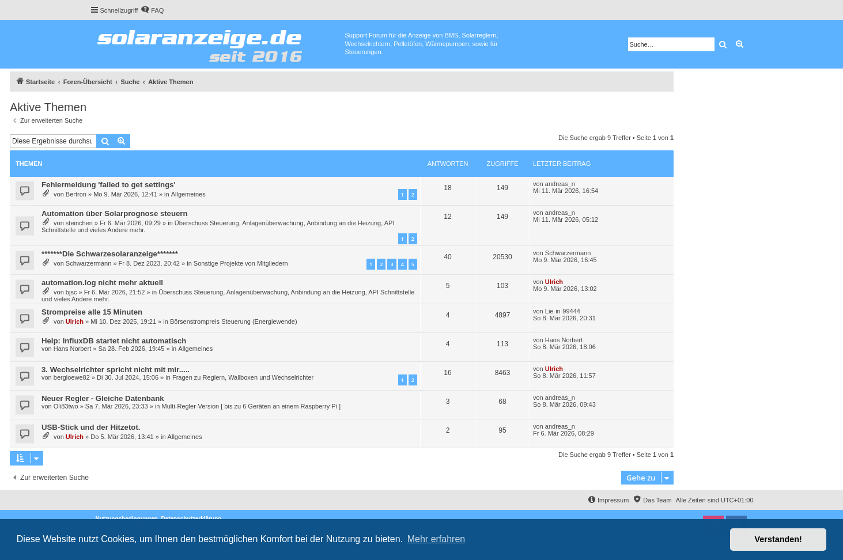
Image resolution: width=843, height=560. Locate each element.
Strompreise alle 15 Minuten (91, 312)
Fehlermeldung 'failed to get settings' (108, 184)
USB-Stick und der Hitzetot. (90, 427)
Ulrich (554, 281)
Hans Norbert (72, 348)
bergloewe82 (72, 377)
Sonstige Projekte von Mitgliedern (241, 263)
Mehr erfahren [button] (436, 539)
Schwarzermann (88, 263)
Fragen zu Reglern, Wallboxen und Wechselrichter (242, 377)
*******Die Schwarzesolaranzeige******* (109, 253)
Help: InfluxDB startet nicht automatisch (113, 340)
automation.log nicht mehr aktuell (102, 282)
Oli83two (66, 406)
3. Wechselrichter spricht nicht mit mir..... (115, 369)
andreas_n (560, 183)
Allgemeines (188, 194)
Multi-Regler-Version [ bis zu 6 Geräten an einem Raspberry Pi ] (251, 406)
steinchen (79, 223)
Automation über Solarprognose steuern (114, 213)
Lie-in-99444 (562, 311)
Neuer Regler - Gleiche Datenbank (102, 398)
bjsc (71, 292)
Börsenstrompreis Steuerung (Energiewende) (233, 321)
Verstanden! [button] (778, 539)
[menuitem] (152, 10)
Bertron (76, 194)
